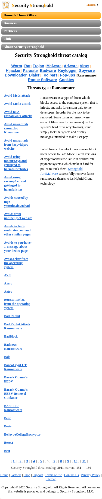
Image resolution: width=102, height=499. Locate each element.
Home (4, 475)
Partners (10, 31)
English (92, 4)
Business (10, 23)
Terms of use (53, 475)
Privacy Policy (90, 475)
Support (38, 475)
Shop (27, 475)
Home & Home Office (20, 15)
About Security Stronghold (24, 47)
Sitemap (51, 479)
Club (7, 39)
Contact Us (71, 475)
